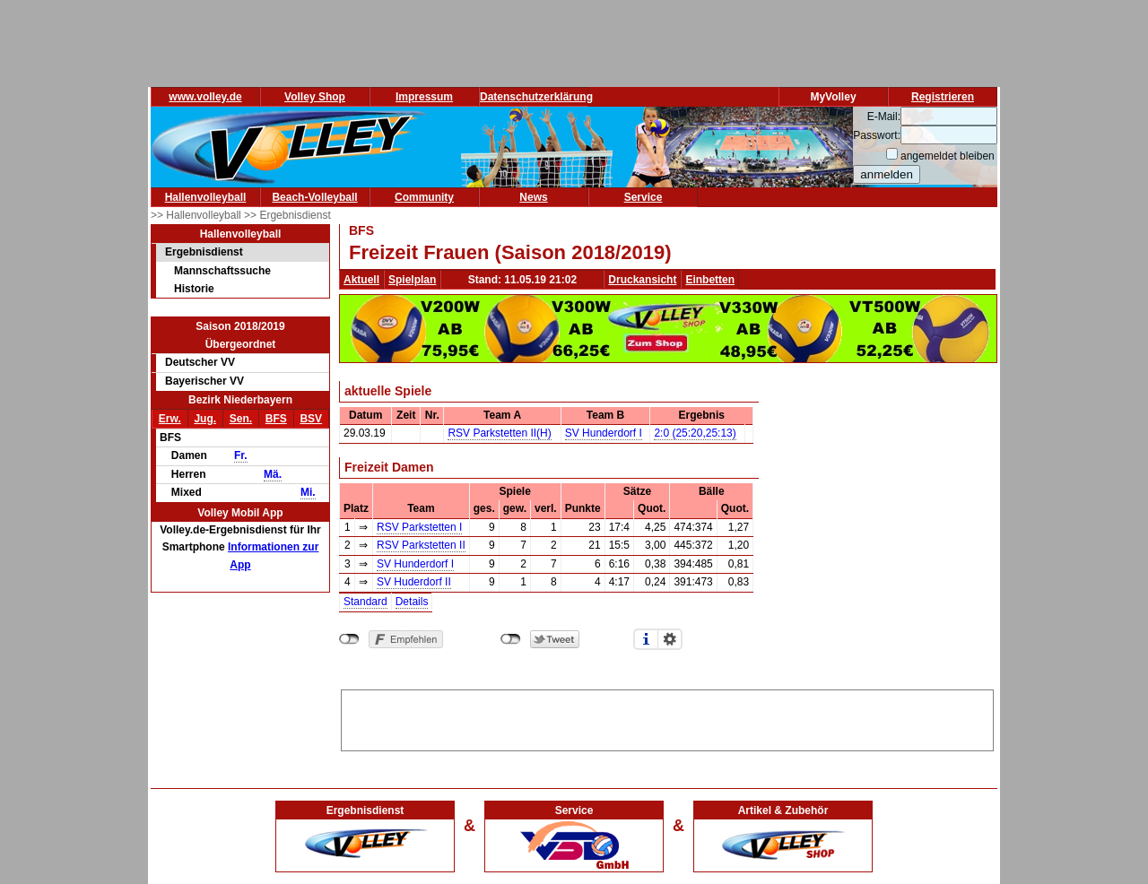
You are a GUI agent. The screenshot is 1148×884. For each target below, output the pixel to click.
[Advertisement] (667, 717)
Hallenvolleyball (206, 197)
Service (643, 197)
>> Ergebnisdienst (287, 215)
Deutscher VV (200, 362)
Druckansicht (642, 279)
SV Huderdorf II (414, 582)
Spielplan (412, 279)
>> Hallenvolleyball (197, 215)
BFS (276, 418)
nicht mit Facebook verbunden (349, 639)
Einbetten (710, 279)
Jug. (205, 418)
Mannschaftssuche (222, 270)
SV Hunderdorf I (603, 433)
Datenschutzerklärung (536, 97)
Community (424, 197)
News (533, 197)
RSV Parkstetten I (419, 527)
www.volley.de (205, 97)
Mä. (273, 474)
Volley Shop (314, 97)
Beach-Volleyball (314, 197)
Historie (194, 288)
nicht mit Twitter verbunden (510, 639)
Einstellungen (670, 639)
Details (412, 601)
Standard (365, 601)
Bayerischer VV (204, 381)
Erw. (170, 418)
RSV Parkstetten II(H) (499, 433)
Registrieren (942, 97)
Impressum (424, 97)
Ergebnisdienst (204, 252)
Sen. (241, 418)
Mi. (308, 492)
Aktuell (361, 279)
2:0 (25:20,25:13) (694, 433)
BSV (311, 418)
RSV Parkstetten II (421, 545)
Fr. (241, 455)
